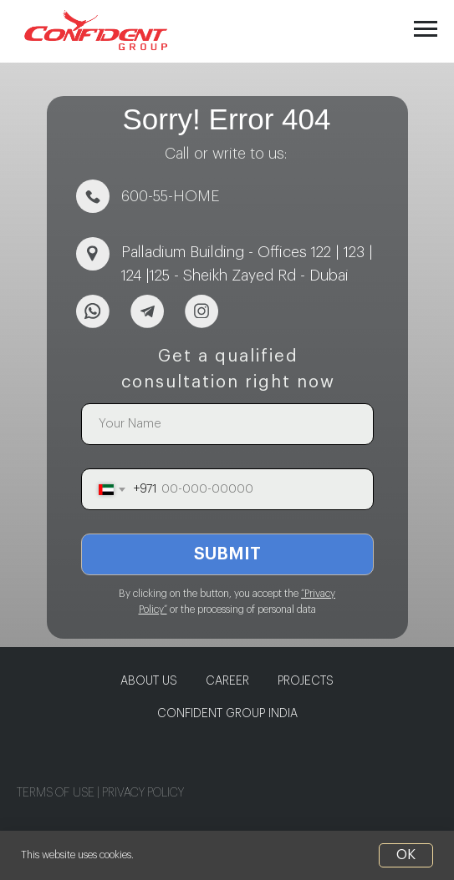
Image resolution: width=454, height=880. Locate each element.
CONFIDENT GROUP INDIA (227, 714)
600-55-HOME (170, 196)
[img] (93, 311)
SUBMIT (227, 554)
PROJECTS (306, 681)
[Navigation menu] (425, 29)
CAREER (227, 681)
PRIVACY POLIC (140, 793)
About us (148, 681)
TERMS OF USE (57, 793)
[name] (227, 424)
